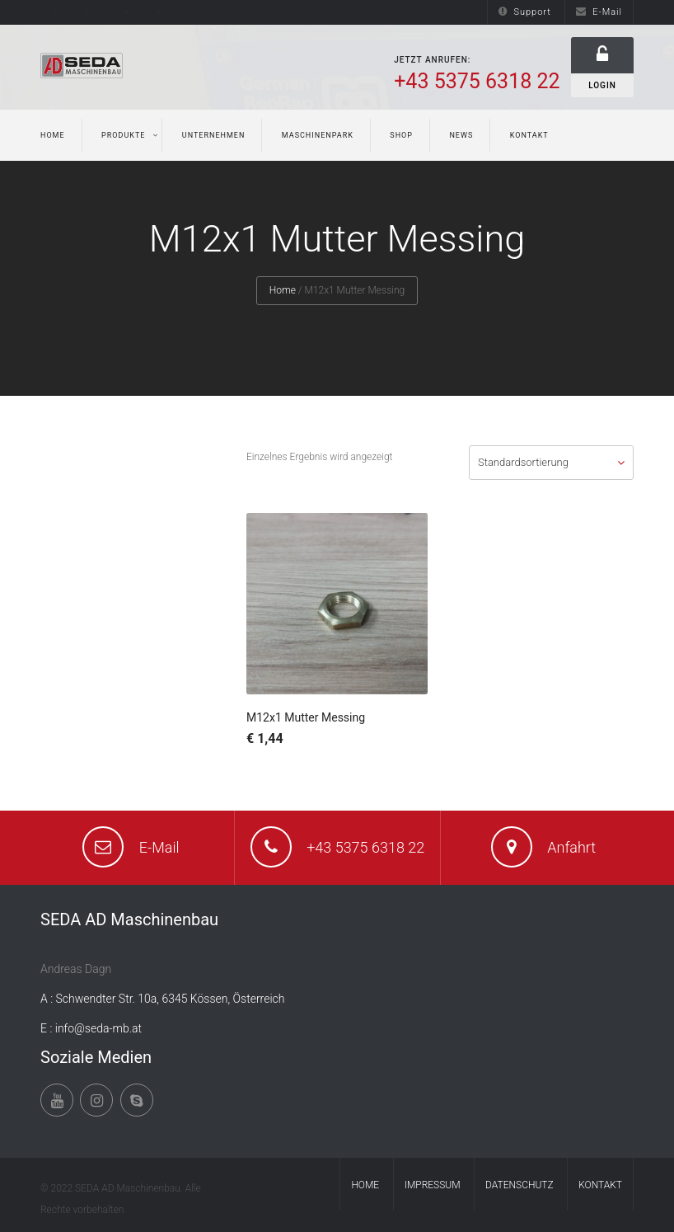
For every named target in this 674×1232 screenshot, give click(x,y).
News (461, 135)
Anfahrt (571, 847)
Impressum (433, 1185)
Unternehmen (214, 135)
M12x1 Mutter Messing (305, 717)
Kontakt (529, 135)
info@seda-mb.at (98, 1028)
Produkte (123, 135)
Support (524, 12)
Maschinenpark (317, 135)
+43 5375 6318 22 (365, 847)
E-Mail (599, 12)
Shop (401, 135)
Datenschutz (519, 1185)
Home (52, 135)
